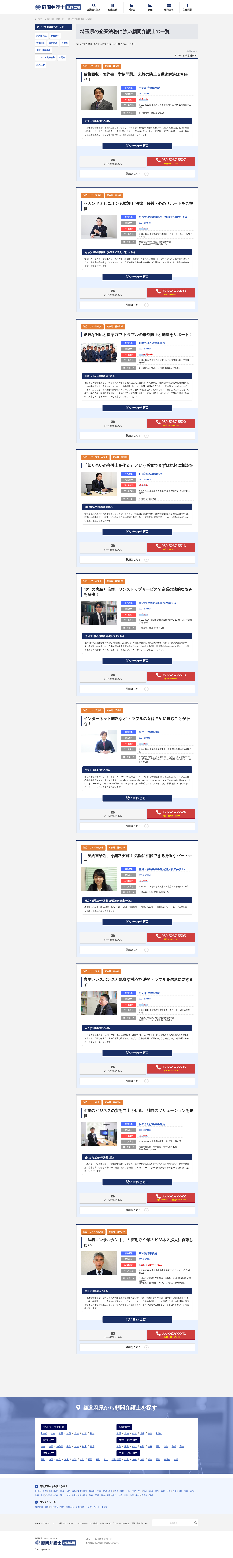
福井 (114, 1458)
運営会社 (64, 1520)
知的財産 (53, 42)
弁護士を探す (95, 7)
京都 (126, 1432)
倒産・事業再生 (43, 49)
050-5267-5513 (145, 618)
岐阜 (58, 1458)
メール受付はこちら (109, 162)
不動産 (65, 42)
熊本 (126, 1458)
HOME (38, 1520)
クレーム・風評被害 (45, 56)
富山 (106, 1458)
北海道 (44, 1432)
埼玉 (51, 1445)
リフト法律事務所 (150, 743)
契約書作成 (41, 34)
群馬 (92, 1445)
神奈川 (59, 1445)
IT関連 (62, 56)
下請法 (132, 7)
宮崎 (142, 1458)
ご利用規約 (97, 1520)
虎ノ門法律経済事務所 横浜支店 (159, 612)
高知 (182, 1445)
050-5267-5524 (145, 749)
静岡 (51, 1458)
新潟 (74, 1458)
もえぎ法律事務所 (150, 1007)
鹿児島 (167, 1458)
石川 (98, 1458)
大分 (134, 1458)
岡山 (126, 1445)
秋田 (68, 1432)
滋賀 (150, 1432)
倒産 (151, 7)
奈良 (134, 1432)
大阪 (118, 1432)
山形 (84, 1432)
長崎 (158, 1458)
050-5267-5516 (145, 487)
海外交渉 (40, 63)
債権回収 (170, 7)
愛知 (43, 1458)
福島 (92, 1432)
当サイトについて (50, 1520)
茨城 (76, 1445)
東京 (43, 1445)
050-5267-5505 (145, 888)
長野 (90, 1458)
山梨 (82, 1458)
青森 (53, 1432)
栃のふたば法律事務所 (153, 1140)
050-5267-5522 (145, 1146)
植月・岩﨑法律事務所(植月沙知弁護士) (164, 882)
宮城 (76, 1432)
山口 (134, 1445)
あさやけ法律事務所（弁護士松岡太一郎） (163, 219)
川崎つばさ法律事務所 (153, 349)
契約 (62, 1506)
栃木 (84, 1445)
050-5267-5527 (145, 93)
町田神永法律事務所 (152, 481)
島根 (150, 1445)
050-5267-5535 (145, 1013)
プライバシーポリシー (80, 1520)
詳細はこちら (133, 173)
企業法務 (114, 7)
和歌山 (159, 1432)
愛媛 (174, 1445)
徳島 (166, 1445)
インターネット (93, 1506)
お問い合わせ (110, 1520)
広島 (118, 1445)
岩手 (61, 1432)
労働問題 (189, 7)
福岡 (118, 1458)
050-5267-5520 (145, 355)
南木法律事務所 (149, 1271)
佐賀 (150, 1458)
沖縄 (176, 1458)
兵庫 (142, 1432)
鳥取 (142, 1445)
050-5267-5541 (145, 1277)
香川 (158, 1445)
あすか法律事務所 (150, 87)
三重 (66, 1458)
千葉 (68, 1445)
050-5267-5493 (145, 227)
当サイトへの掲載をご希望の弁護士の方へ (54, 1524)
